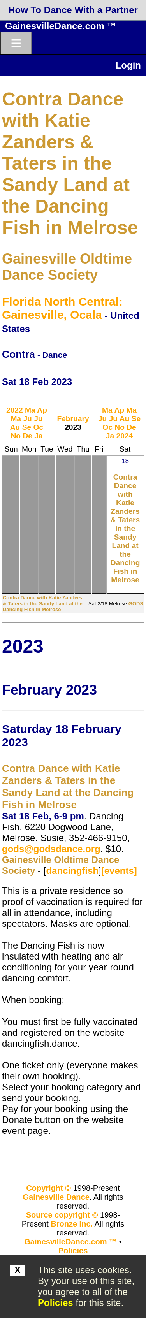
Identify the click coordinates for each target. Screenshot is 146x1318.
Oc (38, 427)
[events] (119, 870)
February (73, 419)
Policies (55, 1302)
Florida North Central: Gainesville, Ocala (62, 308)
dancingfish (72, 870)
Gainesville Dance (56, 1197)
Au (15, 427)
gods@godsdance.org (51, 849)
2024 (124, 436)
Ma (30, 410)
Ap (42, 410)
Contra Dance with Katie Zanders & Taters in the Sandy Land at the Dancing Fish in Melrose (70, 163)
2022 (14, 410)
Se (26, 427)
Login (128, 65)
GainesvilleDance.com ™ (60, 26)
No (16, 436)
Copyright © (48, 1188)
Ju (27, 419)
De (27, 436)
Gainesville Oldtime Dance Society (67, 267)
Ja (38, 436)
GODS (135, 603)
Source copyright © (62, 1215)
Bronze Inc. (72, 1224)
